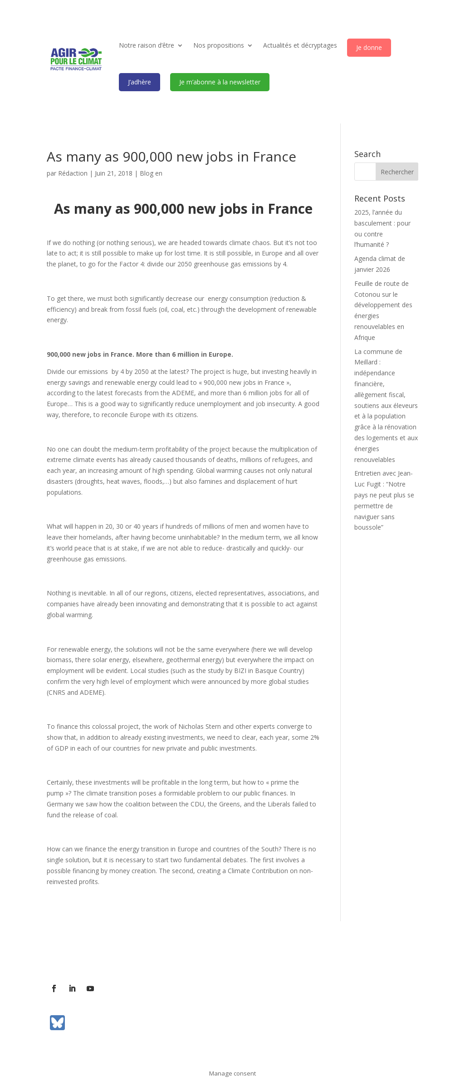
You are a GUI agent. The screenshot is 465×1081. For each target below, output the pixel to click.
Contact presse (150, 956)
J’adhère (139, 82)
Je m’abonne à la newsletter (219, 82)
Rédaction (73, 173)
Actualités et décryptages (300, 45)
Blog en (151, 173)
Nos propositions (218, 45)
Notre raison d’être (146, 45)
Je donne (369, 47)
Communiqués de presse (218, 956)
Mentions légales (290, 956)
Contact (106, 956)
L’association (66, 956)
